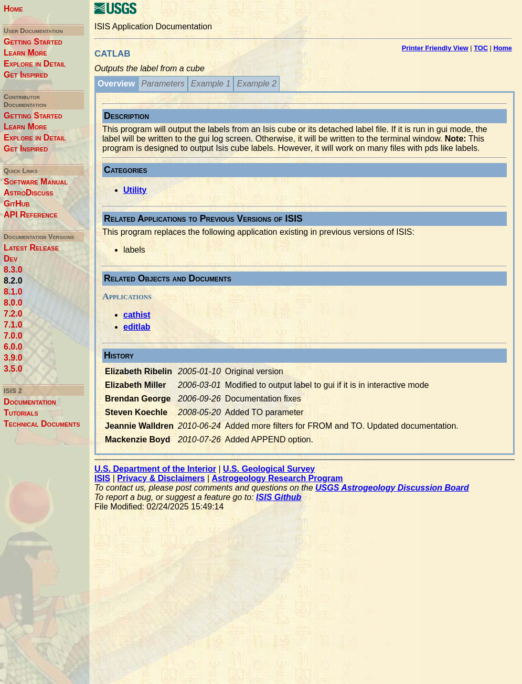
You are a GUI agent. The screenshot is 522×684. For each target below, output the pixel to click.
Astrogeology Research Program (277, 478)
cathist (137, 314)
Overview (116, 83)
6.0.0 (13, 346)
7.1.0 (13, 324)
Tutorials (21, 412)
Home (13, 8)
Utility (134, 190)
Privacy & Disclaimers (161, 478)
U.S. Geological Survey (269, 468)
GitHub (17, 203)
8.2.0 (13, 280)
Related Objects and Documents (167, 278)
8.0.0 (13, 302)
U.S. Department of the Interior (155, 468)
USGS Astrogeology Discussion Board (392, 487)
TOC (481, 48)
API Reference (31, 214)
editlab (137, 326)
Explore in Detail (35, 63)
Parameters (163, 83)
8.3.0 (13, 269)
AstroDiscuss (29, 192)
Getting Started (33, 41)
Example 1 (211, 83)
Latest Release (31, 247)
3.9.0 (13, 357)
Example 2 (256, 83)
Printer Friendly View (435, 48)
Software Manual (36, 181)
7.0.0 (13, 335)
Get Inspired (26, 74)
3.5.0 (13, 368)
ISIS (102, 478)
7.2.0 (13, 313)
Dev (10, 258)
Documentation (30, 401)
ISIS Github (278, 497)
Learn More (25, 52)
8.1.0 (13, 291)
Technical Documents (42, 423)
